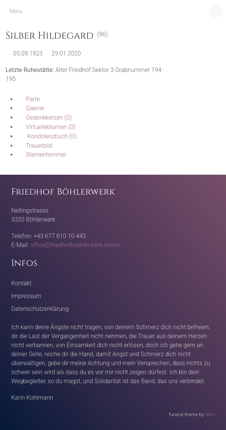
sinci (210, 414)
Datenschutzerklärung (40, 308)
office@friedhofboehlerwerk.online (75, 245)
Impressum (26, 296)
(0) (44, 117)
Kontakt (21, 283)
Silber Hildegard (50, 35)
